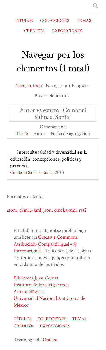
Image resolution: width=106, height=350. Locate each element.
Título (22, 133)
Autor (39, 133)
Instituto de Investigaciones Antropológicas (41, 288)
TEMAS (84, 21)
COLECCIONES (54, 21)
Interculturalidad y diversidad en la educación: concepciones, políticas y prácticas (48, 159)
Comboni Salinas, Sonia (31, 173)
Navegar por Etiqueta (67, 85)
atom (12, 210)
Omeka (50, 339)
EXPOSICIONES (67, 31)
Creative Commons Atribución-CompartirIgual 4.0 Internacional (46, 244)
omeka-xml (65, 210)
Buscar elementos (51, 95)
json (47, 210)
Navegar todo (28, 85)
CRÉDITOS (34, 31)
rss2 (83, 210)
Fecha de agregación (70, 133)
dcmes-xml (30, 210)
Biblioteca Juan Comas (36, 278)
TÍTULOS (24, 21)
